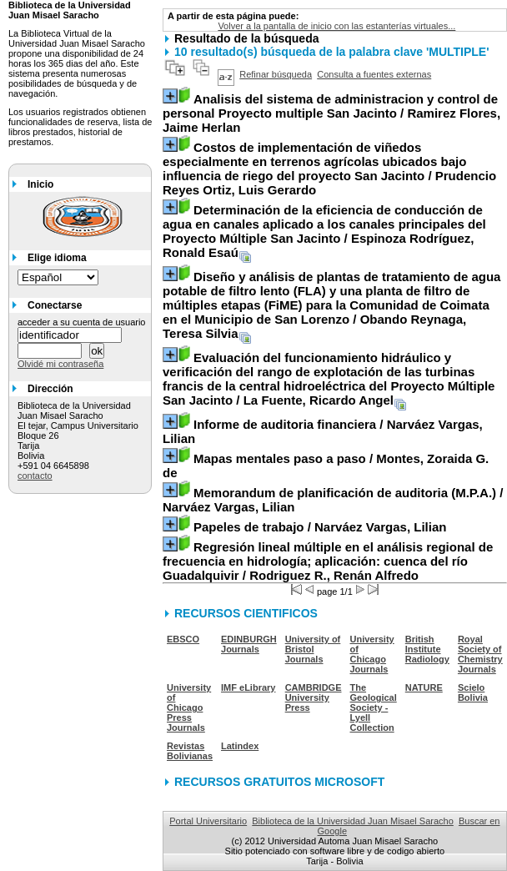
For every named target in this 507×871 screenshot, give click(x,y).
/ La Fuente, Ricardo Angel (328, 378)
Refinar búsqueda (275, 74)
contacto (35, 476)
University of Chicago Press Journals (189, 707)
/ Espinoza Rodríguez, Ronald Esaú (324, 231)
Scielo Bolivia (473, 692)
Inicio (40, 184)
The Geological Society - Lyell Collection (373, 707)
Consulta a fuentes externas (374, 74)
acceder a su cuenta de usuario (82, 322)
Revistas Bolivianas (190, 751)
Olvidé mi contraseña (60, 364)
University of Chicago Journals (372, 654)
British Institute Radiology (427, 649)
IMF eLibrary (248, 687)
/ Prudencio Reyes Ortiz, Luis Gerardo (329, 168)
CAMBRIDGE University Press (313, 697)
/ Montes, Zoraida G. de (326, 465)
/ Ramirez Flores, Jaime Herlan (331, 113)
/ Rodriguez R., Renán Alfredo (328, 561)
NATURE (424, 687)
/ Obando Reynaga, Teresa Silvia (331, 304)
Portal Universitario (208, 821)
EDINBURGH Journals (249, 644)
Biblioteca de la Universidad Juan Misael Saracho (353, 821)
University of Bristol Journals (313, 649)
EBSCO (183, 639)
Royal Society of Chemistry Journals (480, 654)
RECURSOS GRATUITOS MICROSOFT (279, 781)
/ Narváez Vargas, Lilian (323, 431)
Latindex (240, 746)
